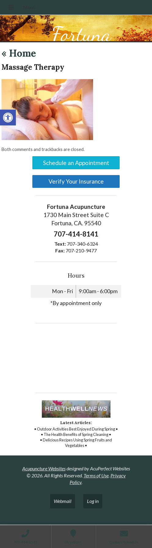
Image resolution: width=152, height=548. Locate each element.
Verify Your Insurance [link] (76, 181)
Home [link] (19, 53)
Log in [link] (93, 501)
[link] (8, 117)
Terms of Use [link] (96, 475)
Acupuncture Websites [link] (44, 468)
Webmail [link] (62, 501)
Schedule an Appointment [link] (76, 162)
